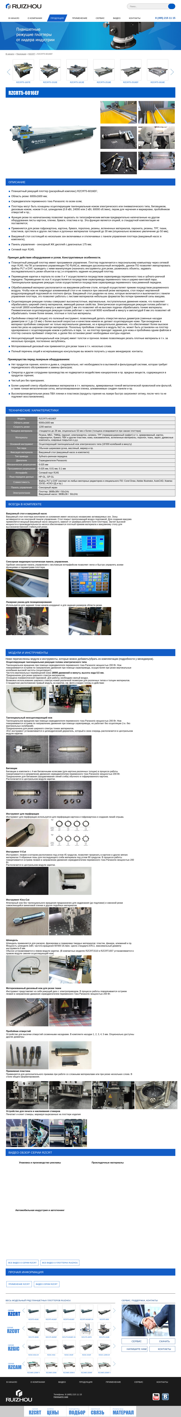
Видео (117, 18)
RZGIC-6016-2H (33, 1355)
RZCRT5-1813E (77, 82)
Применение (79, 18)
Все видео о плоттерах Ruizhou (60, 1263)
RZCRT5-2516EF (131, 82)
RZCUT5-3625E (34, 1337)
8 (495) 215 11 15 (165, 18)
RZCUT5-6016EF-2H (69, 1337)
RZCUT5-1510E (104, 1337)
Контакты (134, 18)
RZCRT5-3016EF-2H (69, 1319)
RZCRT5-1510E (50, 82)
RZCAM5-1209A (33, 1372)
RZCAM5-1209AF (104, 1372)
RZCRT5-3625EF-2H (104, 1319)
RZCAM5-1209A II (51, 1372)
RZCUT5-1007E (87, 1337)
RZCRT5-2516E (104, 82)
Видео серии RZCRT (47, 1284)
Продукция (57, 18)
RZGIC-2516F (86, 1355)
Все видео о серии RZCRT (22, 1263)
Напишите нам (61, 1397)
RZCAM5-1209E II (86, 1372)
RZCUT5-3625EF (51, 1337)
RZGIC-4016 (51, 1355)
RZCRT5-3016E (158, 82)
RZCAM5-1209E (69, 1372)
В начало (13, 18)
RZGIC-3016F (68, 1355)
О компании (35, 18)
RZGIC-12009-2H (104, 1355)
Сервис (100, 18)
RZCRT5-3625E (87, 1319)
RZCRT (31, 54)
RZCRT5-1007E (23, 82)
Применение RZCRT (19, 1284)
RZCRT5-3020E (51, 1319)
